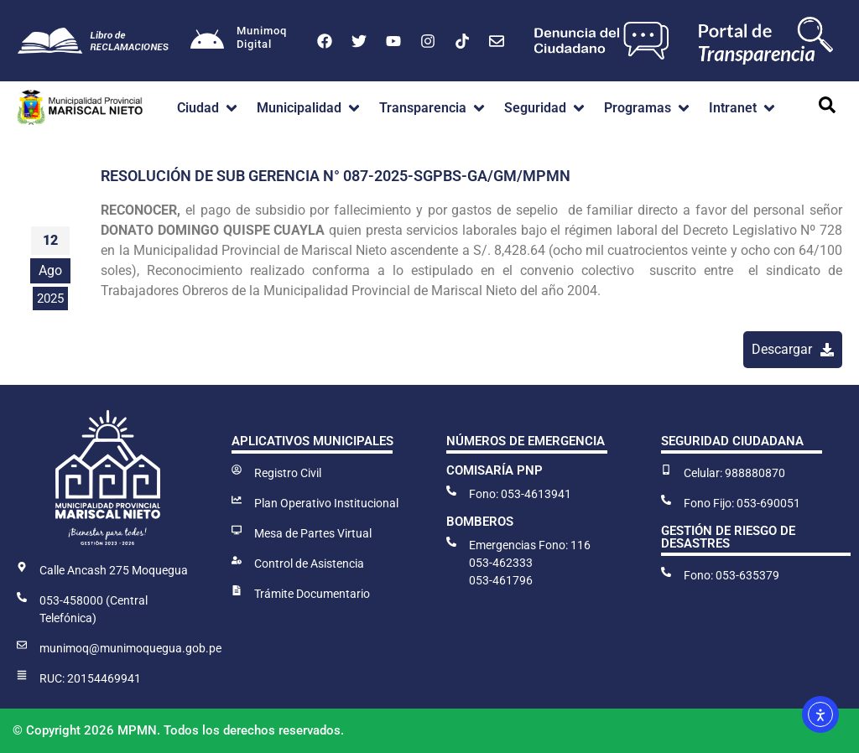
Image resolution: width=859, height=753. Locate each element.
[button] (208, 108)
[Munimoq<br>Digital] (207, 41)
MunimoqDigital (262, 37)
